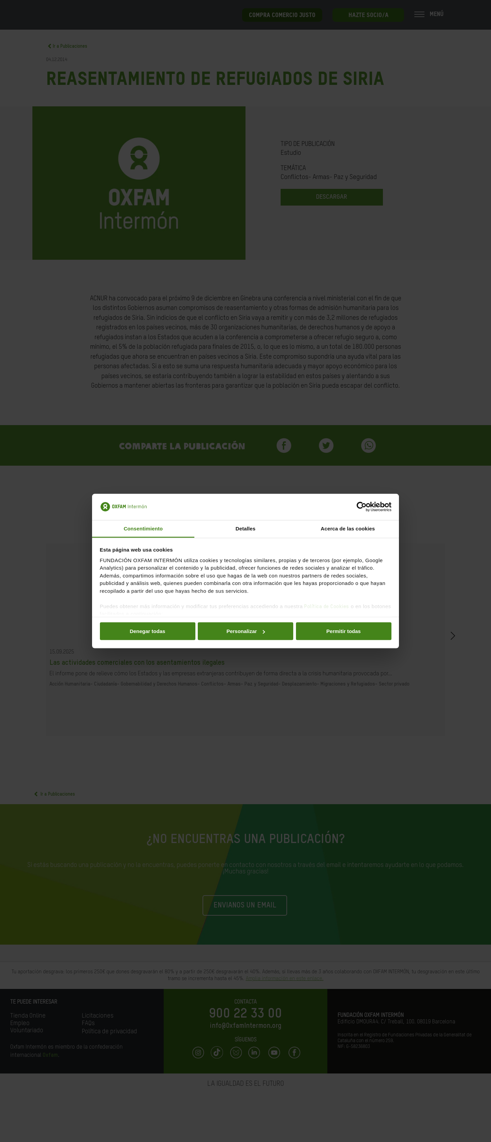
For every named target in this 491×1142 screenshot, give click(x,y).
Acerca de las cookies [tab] (348, 528)
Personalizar (245, 631)
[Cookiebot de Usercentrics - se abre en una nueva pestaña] (361, 507)
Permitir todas (343, 631)
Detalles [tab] (245, 528)
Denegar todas (147, 631)
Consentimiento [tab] (143, 528)
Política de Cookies (326, 606)
